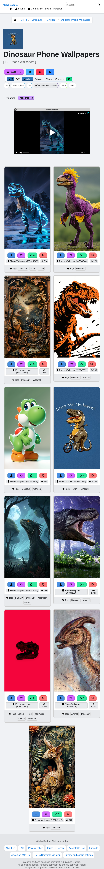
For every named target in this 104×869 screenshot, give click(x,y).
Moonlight (42, 598)
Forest (27, 602)
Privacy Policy (35, 848)
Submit (20, 8)
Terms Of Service (56, 848)
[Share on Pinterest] (40, 72)
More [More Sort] (59, 79)
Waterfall (37, 380)
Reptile (86, 377)
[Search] (99, 4)
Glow (41, 269)
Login (48, 8)
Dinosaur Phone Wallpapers (75, 20)
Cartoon (37, 489)
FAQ (22, 848)
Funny (74, 489)
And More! (26, 98)
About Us (10, 848)
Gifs (72, 85)
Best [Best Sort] (49, 79)
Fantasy (19, 598)
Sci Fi (24, 20)
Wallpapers (18, 85)
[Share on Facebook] (50, 72)
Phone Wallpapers (46, 85)
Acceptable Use (77, 848)
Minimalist (39, 714)
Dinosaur (51, 20)
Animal (86, 600)
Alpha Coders (10, 5)
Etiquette (93, 848)
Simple (21, 714)
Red (30, 714)
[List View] (18, 79)
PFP (64, 85)
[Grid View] (10, 79)
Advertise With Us (20, 855)
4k (29, 85)
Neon (32, 269)
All (7, 85)
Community (35, 8)
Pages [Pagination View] (38, 79)
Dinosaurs (36, 20)
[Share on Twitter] (30, 72)
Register (57, 8)
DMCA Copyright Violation (47, 855)
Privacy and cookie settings (79, 855)
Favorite (14, 72)
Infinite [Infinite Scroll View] (28, 79)
